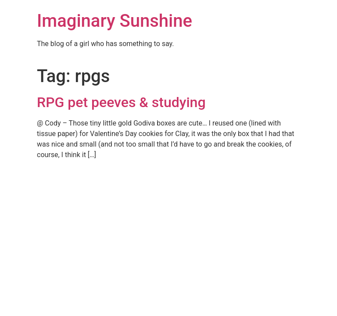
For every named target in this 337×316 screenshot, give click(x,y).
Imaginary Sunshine (114, 21)
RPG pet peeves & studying (121, 102)
